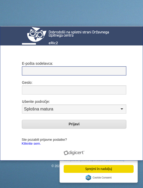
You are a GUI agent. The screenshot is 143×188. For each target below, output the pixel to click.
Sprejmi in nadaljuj (98, 169)
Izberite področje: (36, 101)
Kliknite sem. (31, 143)
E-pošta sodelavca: (37, 63)
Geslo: (27, 82)
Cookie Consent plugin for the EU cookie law (99, 177)
